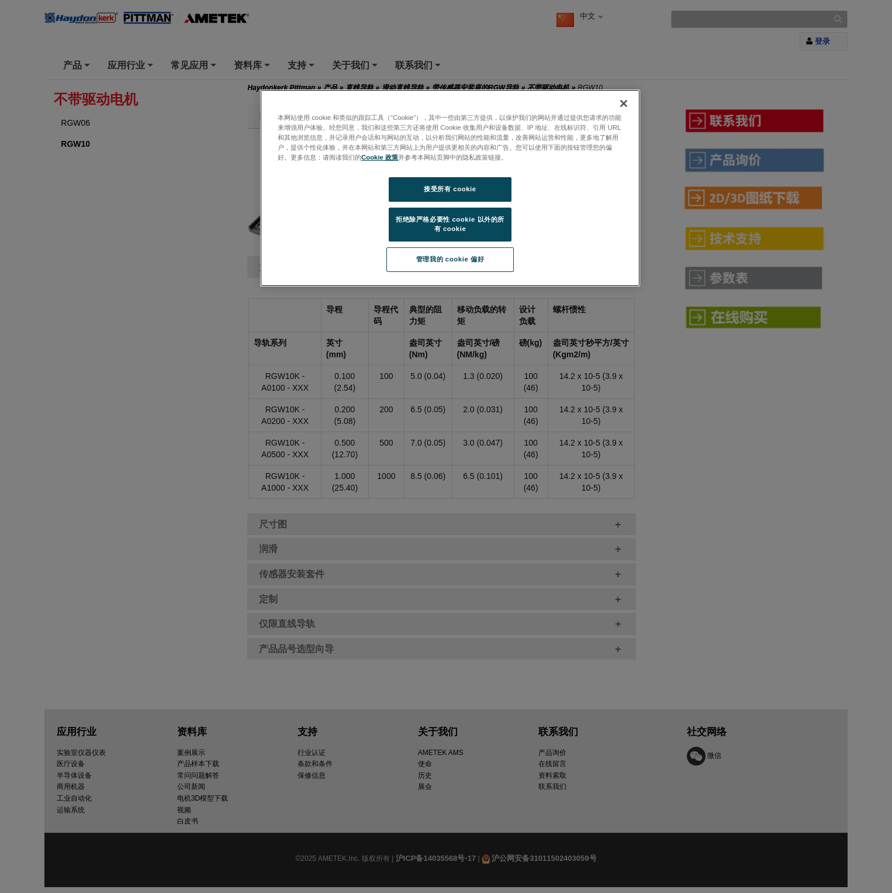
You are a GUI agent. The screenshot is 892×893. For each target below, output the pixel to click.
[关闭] (624, 103)
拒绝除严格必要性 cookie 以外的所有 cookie (450, 224)
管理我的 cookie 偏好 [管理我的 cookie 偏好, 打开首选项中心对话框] (450, 259)
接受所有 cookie (450, 188)
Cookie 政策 (379, 157)
